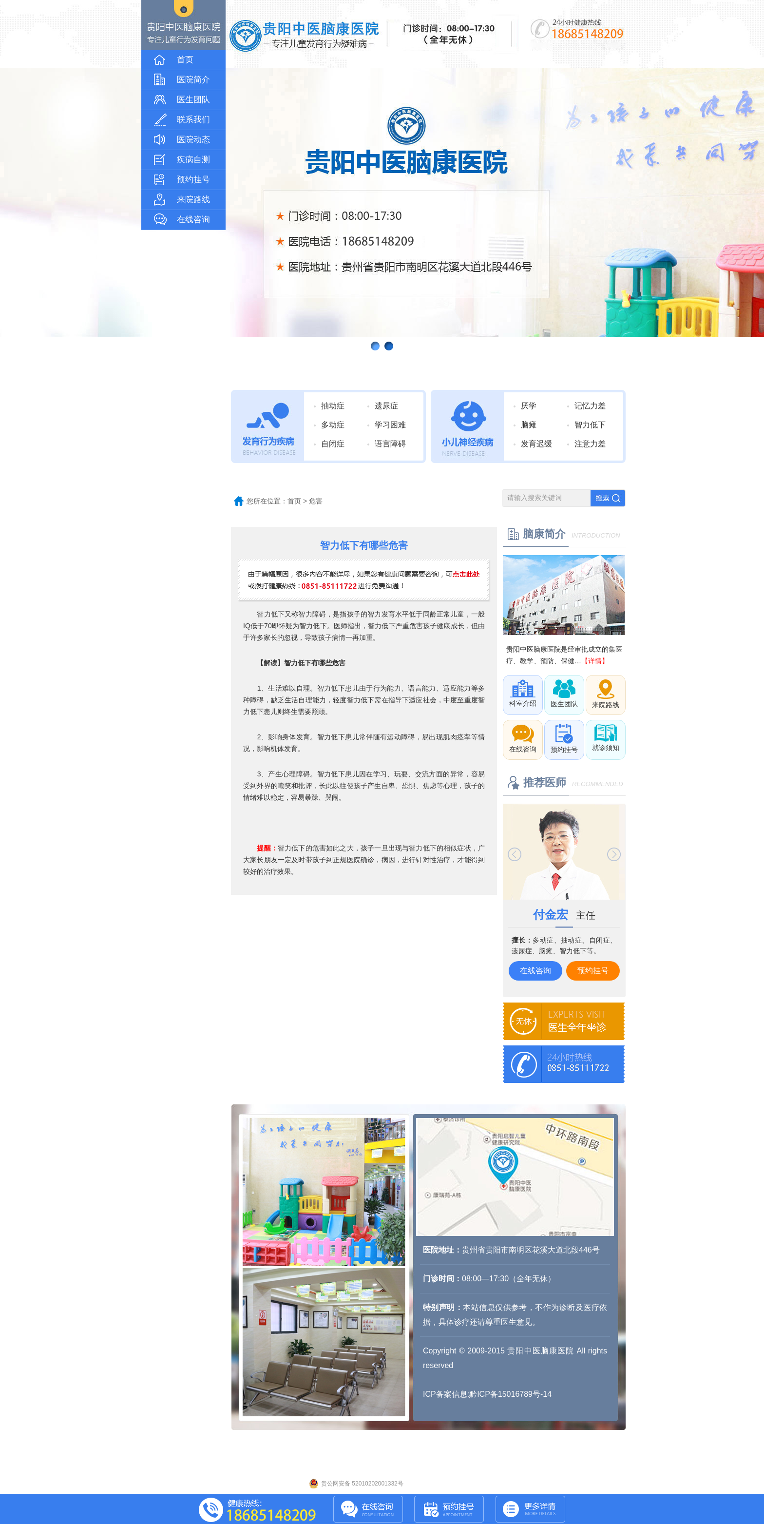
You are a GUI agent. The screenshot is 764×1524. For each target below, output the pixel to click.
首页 (294, 501)
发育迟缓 (536, 444)
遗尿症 (386, 406)
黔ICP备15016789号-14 (510, 1394)
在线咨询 (535, 970)
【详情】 (595, 661)
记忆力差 (590, 406)
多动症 (332, 425)
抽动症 (332, 406)
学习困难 (390, 425)
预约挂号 (593, 970)
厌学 (528, 406)
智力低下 (590, 425)
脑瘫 (528, 425)
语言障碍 (390, 444)
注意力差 (590, 444)
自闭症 (332, 444)
